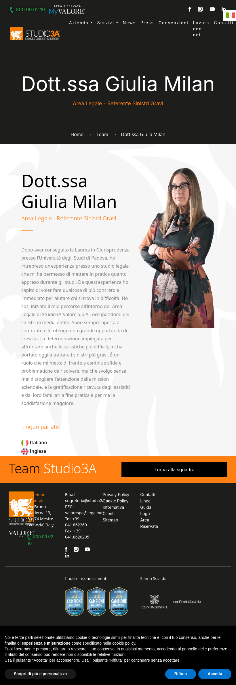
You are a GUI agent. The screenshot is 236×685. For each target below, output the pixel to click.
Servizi (106, 22)
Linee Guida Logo (145, 507)
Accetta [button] (215, 673)
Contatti (223, 22)
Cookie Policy (116, 500)
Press (147, 22)
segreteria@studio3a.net (88, 500)
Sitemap (110, 519)
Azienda (79, 22)
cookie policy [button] (123, 643)
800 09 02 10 (28, 9)
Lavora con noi (201, 28)
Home (77, 134)
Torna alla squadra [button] (174, 469)
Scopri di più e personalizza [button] (40, 673)
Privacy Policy (116, 494)
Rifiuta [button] (180, 673)
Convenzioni (174, 22)
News (129, 22)
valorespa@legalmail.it (86, 512)
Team (102, 134)
